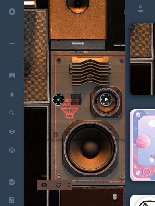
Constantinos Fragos (108, 188)
